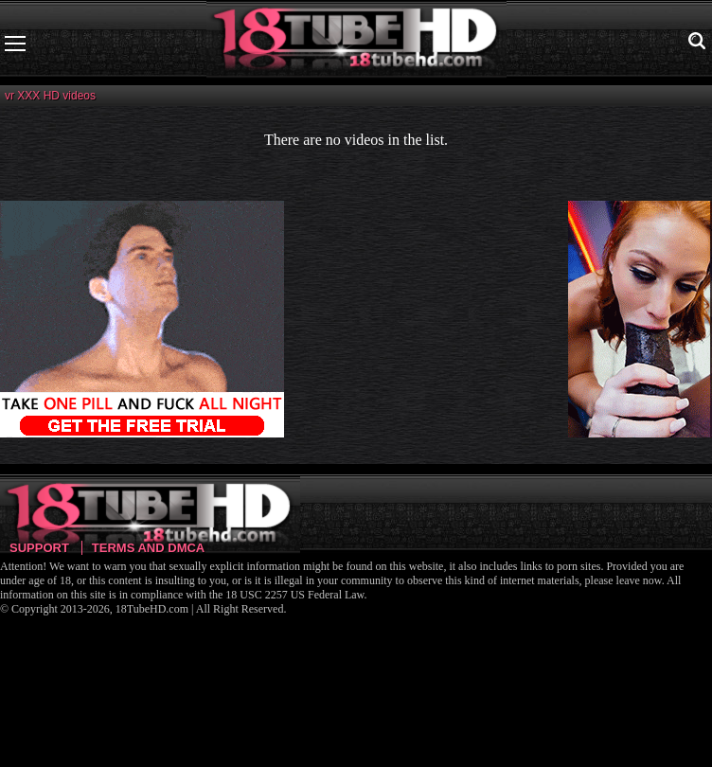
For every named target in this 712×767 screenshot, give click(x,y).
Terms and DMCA (148, 548)
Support (39, 548)
